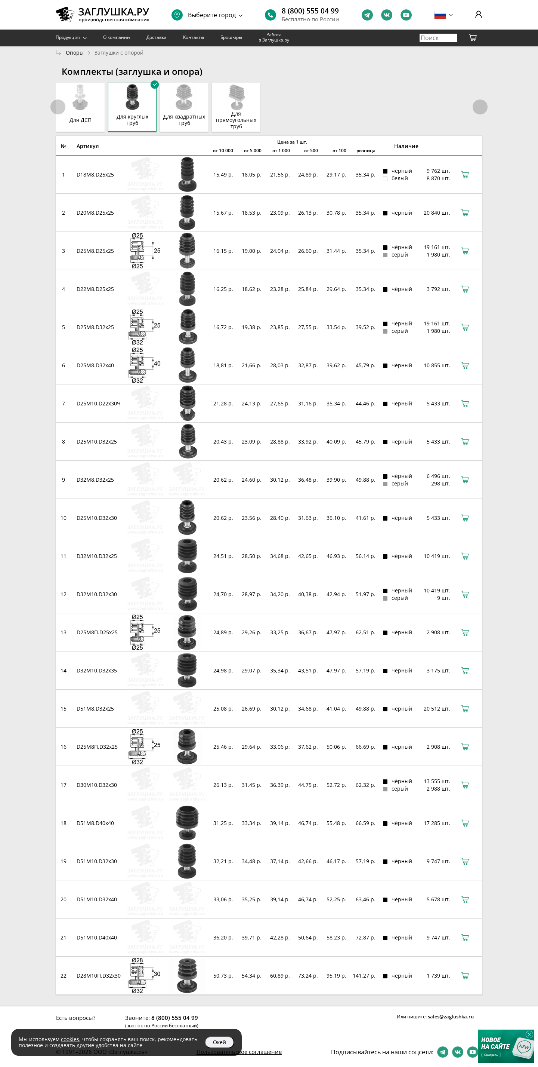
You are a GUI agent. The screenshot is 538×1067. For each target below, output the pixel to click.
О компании (116, 37)
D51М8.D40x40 (95, 823)
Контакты (193, 37)
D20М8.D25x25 (95, 212)
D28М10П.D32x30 (99, 975)
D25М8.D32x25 (95, 327)
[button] (480, 106)
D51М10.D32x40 (97, 899)
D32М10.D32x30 (97, 594)
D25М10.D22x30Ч (99, 403)
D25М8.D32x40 (95, 365)
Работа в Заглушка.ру (274, 37)
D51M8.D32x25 (95, 708)
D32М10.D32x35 (97, 670)
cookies (70, 1039)
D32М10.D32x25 (97, 555)
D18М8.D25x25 (95, 174)
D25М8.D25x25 (95, 250)
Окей (219, 1042)
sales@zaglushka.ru (451, 1016)
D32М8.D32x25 (95, 479)
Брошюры (231, 37)
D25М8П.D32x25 (97, 746)
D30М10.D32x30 (97, 784)
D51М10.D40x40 (97, 937)
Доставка (156, 37)
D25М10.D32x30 (97, 517)
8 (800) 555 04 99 (310, 11)
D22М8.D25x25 (95, 288)
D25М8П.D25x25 (97, 632)
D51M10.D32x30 (97, 861)
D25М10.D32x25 (97, 441)
